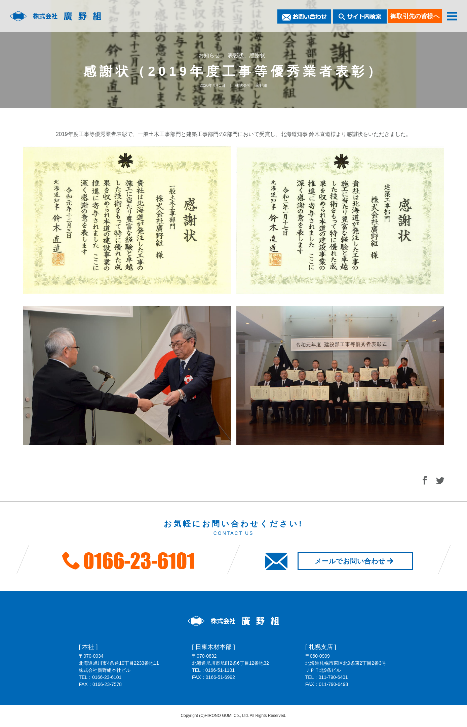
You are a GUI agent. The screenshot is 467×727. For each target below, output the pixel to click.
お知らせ (209, 55)
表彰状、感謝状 (246, 55)
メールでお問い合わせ (355, 561)
